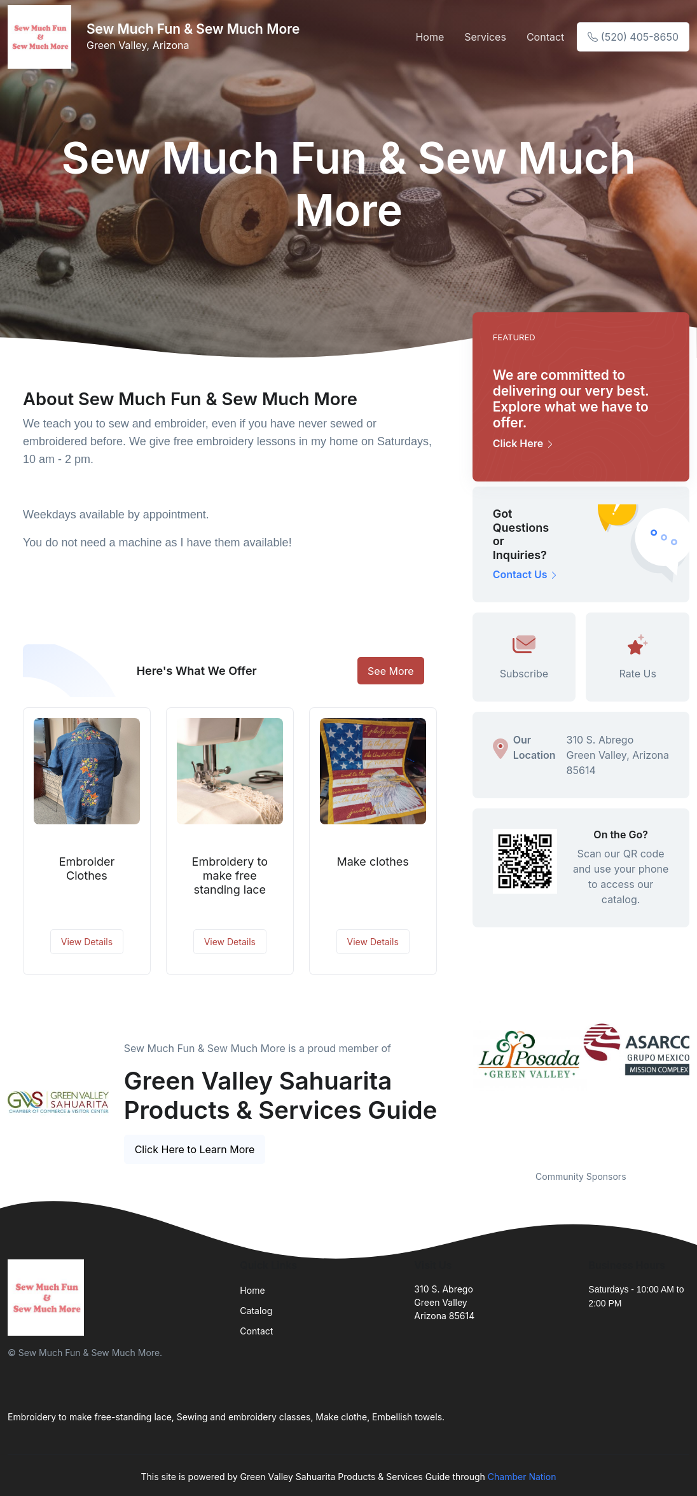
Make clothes (373, 861)
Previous (463, 1087)
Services (485, 37)
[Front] (42, 37)
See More (391, 671)
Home (429, 37)
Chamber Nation (522, 1476)
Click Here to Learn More (195, 1149)
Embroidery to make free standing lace (230, 875)
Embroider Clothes (87, 868)
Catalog (256, 1310)
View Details (87, 941)
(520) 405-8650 (633, 37)
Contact (545, 37)
